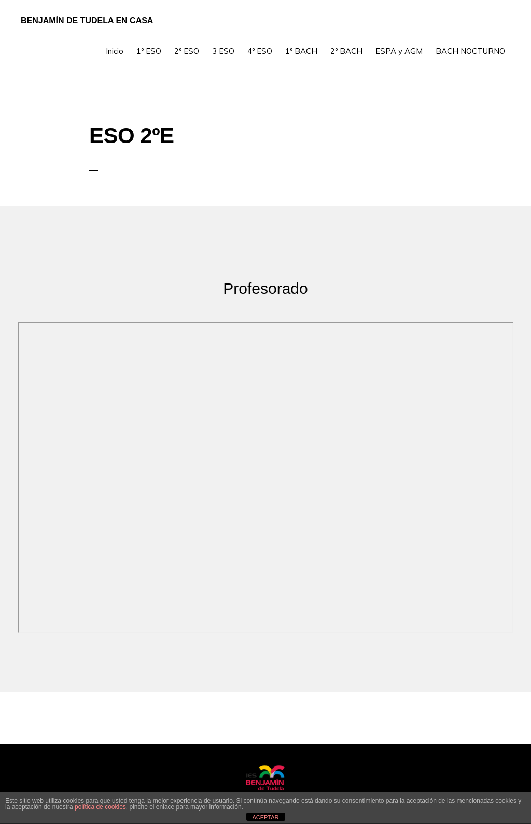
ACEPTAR (265, 817)
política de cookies (100, 807)
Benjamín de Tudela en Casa (87, 20)
